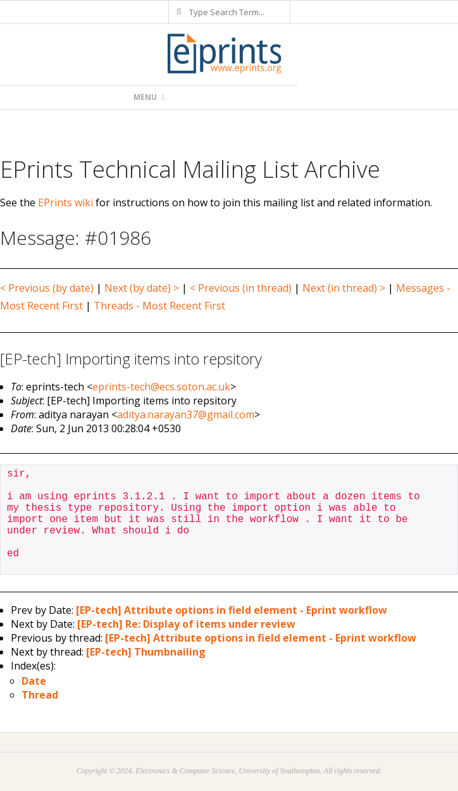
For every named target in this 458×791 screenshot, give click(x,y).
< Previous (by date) (47, 288)
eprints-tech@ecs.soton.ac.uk (161, 387)
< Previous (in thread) (241, 288)
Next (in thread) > (343, 288)
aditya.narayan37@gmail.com (185, 414)
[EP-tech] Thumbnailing (146, 652)
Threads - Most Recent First (159, 306)
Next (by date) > (141, 288)
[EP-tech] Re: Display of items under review (186, 624)
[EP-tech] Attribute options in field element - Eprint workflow (231, 610)
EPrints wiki (65, 202)
